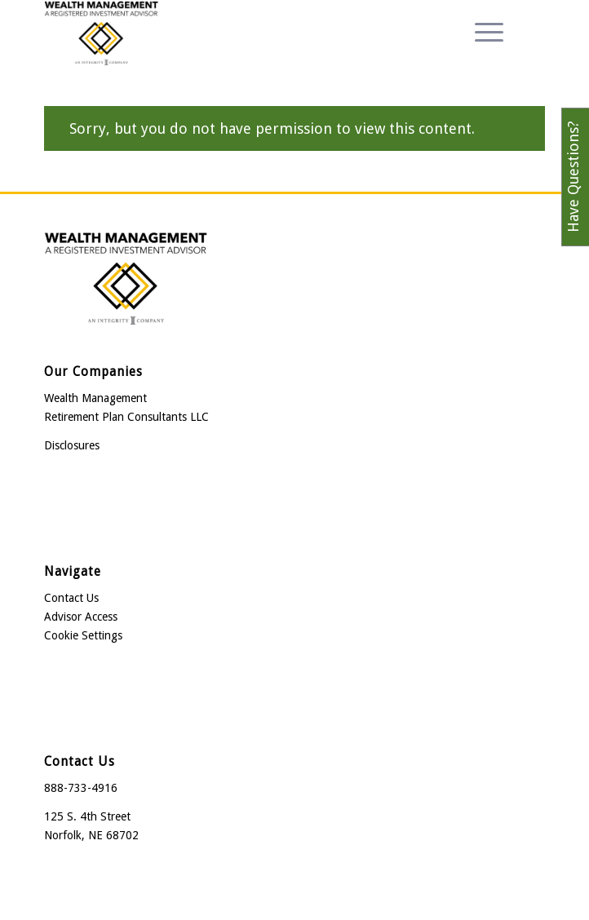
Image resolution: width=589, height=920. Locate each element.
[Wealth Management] (244, 32)
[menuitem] (480, 32)
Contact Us (71, 597)
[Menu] (480, 32)
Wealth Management (95, 398)
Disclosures (72, 445)
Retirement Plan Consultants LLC (126, 416)
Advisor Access (80, 616)
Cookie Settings (83, 635)
